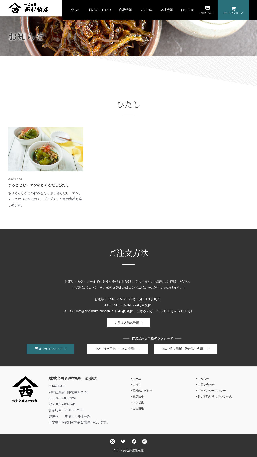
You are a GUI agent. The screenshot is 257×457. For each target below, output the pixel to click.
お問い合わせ (207, 13)
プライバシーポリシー (212, 390)
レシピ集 (146, 10)
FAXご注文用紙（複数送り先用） (184, 349)
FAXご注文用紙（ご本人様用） (116, 349)
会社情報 (166, 10)
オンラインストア (233, 13)
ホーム (137, 378)
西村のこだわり (100, 10)
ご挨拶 (74, 10)
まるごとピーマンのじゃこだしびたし (38, 185)
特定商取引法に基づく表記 (215, 396)
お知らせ (187, 10)
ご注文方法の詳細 (127, 322)
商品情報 (125, 10)
